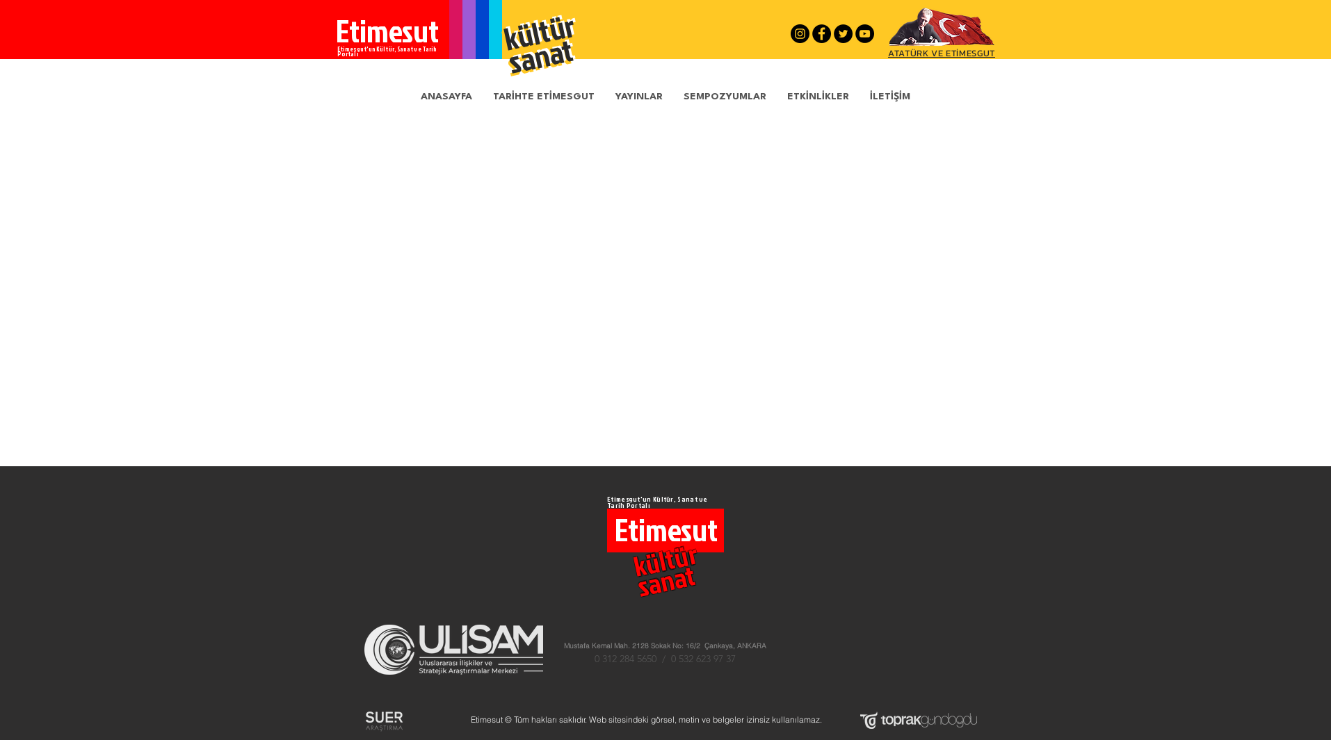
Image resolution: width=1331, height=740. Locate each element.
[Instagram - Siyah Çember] (800, 33)
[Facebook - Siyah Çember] (821, 33)
